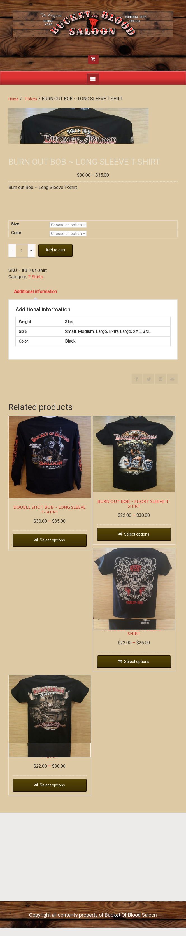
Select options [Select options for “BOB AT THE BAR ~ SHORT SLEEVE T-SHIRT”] (52, 908)
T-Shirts (31, 99)
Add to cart (55, 373)
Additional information (35, 414)
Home (13, 99)
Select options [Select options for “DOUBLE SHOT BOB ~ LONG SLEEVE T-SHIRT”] (52, 663)
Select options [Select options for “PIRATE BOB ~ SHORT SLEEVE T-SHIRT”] (136, 785)
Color (16, 356)
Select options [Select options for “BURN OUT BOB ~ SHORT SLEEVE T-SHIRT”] (136, 657)
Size (15, 347)
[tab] (35, 415)
